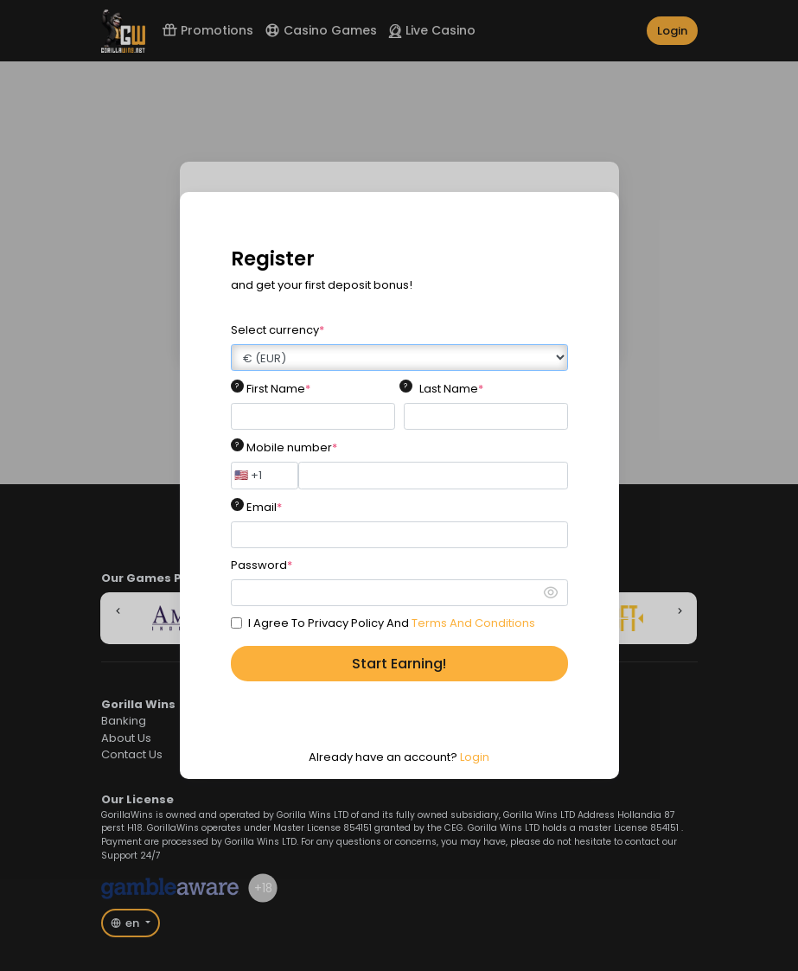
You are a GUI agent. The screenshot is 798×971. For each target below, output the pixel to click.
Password (261, 565)
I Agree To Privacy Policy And (391, 623)
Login (474, 757)
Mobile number (291, 447)
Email (264, 507)
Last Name (451, 388)
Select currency (277, 330)
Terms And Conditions (473, 623)
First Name (278, 388)
